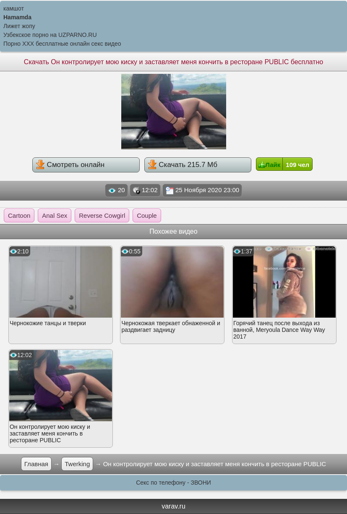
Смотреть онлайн (70, 164)
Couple (147, 215)
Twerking (77, 463)
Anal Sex (54, 215)
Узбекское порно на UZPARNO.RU (50, 34)
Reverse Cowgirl (102, 215)
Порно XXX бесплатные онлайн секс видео (62, 43)
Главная (36, 463)
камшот (13, 8)
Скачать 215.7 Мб (182, 164)
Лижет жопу (19, 26)
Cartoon (19, 215)
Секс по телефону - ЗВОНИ (173, 482)
